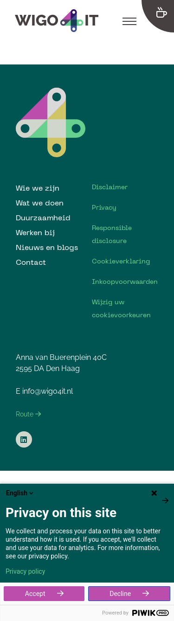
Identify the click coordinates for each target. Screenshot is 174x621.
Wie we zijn (37, 187)
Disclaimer (110, 187)
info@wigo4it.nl (47, 391)
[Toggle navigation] (129, 21)
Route (28, 414)
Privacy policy (25, 571)
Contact (31, 262)
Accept (35, 593)
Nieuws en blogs (47, 247)
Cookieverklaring (121, 261)
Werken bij (35, 232)
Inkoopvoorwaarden (125, 281)
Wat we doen (40, 202)
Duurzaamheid (43, 217)
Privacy (104, 207)
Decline (120, 593)
